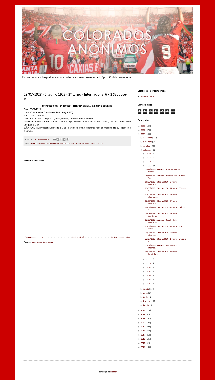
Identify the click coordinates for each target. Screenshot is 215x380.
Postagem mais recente (35, 237)
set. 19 (149, 162)
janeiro (146, 305)
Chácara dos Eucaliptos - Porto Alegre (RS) (44, 143)
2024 (143, 134)
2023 (143, 311)
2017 (143, 335)
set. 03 (149, 280)
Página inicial (78, 237)
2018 (143, 331)
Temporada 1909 (147, 97)
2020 (143, 323)
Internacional (76, 143)
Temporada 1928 (97, 143)
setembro (147, 150)
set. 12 (149, 166)
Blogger (113, 372)
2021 (143, 319)
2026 (143, 126)
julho (145, 293)
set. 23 (149, 158)
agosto (146, 289)
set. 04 (149, 276)
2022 (143, 315)
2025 (143, 130)
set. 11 (149, 259)
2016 (143, 339)
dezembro (147, 138)
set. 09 (149, 268)
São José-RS (86, 143)
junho (146, 297)
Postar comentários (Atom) (42, 242)
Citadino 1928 (65, 143)
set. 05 (149, 272)
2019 (143, 327)
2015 (143, 343)
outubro (146, 146)
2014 (143, 347)
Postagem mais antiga (120, 237)
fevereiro (147, 301)
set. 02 (149, 284)
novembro (147, 142)
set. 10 (149, 263)
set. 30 (149, 154)
